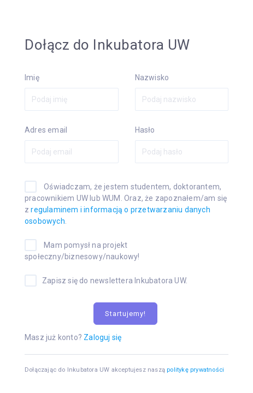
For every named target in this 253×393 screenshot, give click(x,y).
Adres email (46, 130)
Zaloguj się (102, 337)
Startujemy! (125, 313)
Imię (32, 77)
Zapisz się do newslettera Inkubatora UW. (114, 280)
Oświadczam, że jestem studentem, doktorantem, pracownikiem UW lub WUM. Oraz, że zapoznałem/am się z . (126, 203)
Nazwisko (152, 77)
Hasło (145, 130)
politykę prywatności (195, 369)
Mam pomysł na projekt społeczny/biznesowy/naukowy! (82, 251)
